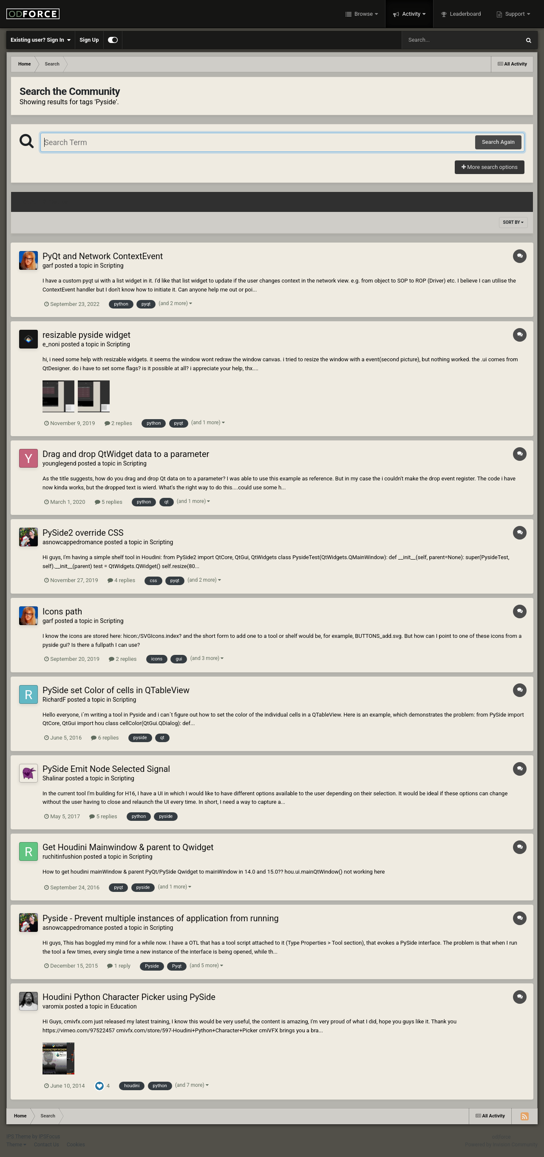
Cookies (76, 1145)
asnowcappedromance (72, 542)
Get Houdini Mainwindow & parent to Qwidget (128, 847)
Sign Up (89, 40)
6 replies (105, 737)
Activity (411, 14)
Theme (16, 1145)
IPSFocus (49, 1137)
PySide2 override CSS (83, 533)
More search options (490, 167)
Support (515, 14)
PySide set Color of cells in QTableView (116, 690)
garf (47, 265)
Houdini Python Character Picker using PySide (128, 997)
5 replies (108, 502)
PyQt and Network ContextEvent (102, 256)
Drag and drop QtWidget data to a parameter (125, 454)
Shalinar (53, 778)
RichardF (54, 699)
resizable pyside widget (86, 335)
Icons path (62, 611)
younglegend (59, 463)
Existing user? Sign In (41, 40)
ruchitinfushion (62, 856)
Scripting (111, 265)
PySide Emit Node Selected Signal (106, 769)
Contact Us (46, 1145)
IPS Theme (18, 1137)
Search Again (498, 142)
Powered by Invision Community (501, 1145)
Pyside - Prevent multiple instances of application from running (160, 918)
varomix (53, 1006)
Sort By (513, 222)
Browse (363, 14)
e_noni (51, 344)
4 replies (121, 580)
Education (123, 1006)
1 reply (118, 966)
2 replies (118, 423)
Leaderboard (464, 14)
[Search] (439, 40)
